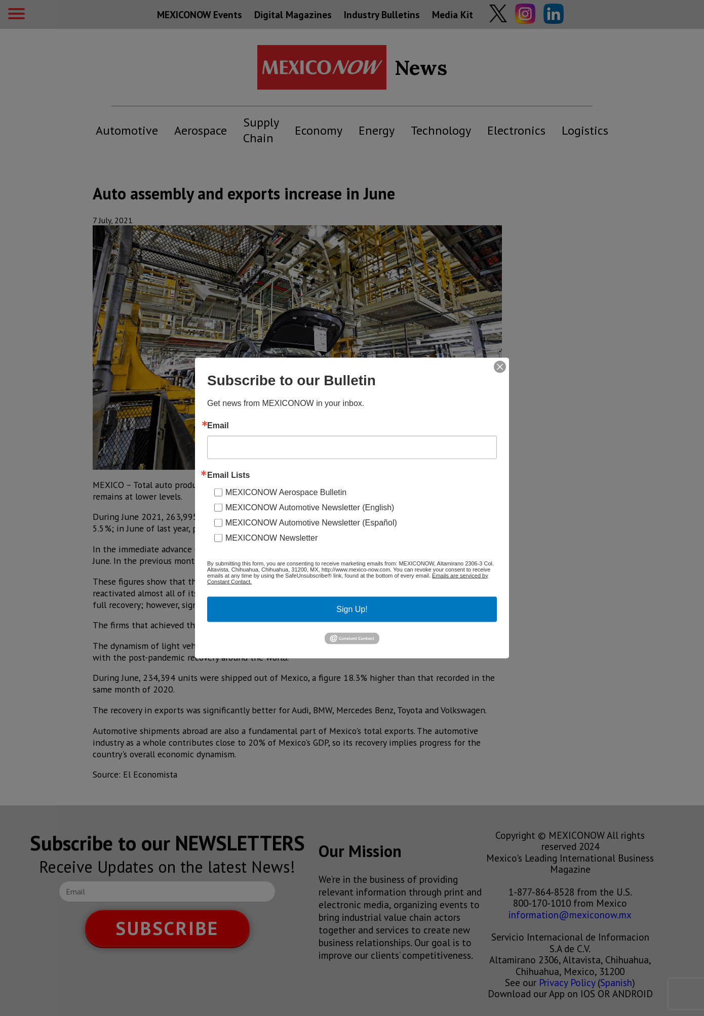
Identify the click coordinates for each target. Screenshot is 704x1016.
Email (218, 425)
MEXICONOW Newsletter (271, 537)
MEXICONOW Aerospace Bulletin (285, 491)
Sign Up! (351, 608)
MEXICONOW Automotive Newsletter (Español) (311, 522)
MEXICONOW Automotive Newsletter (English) (309, 507)
